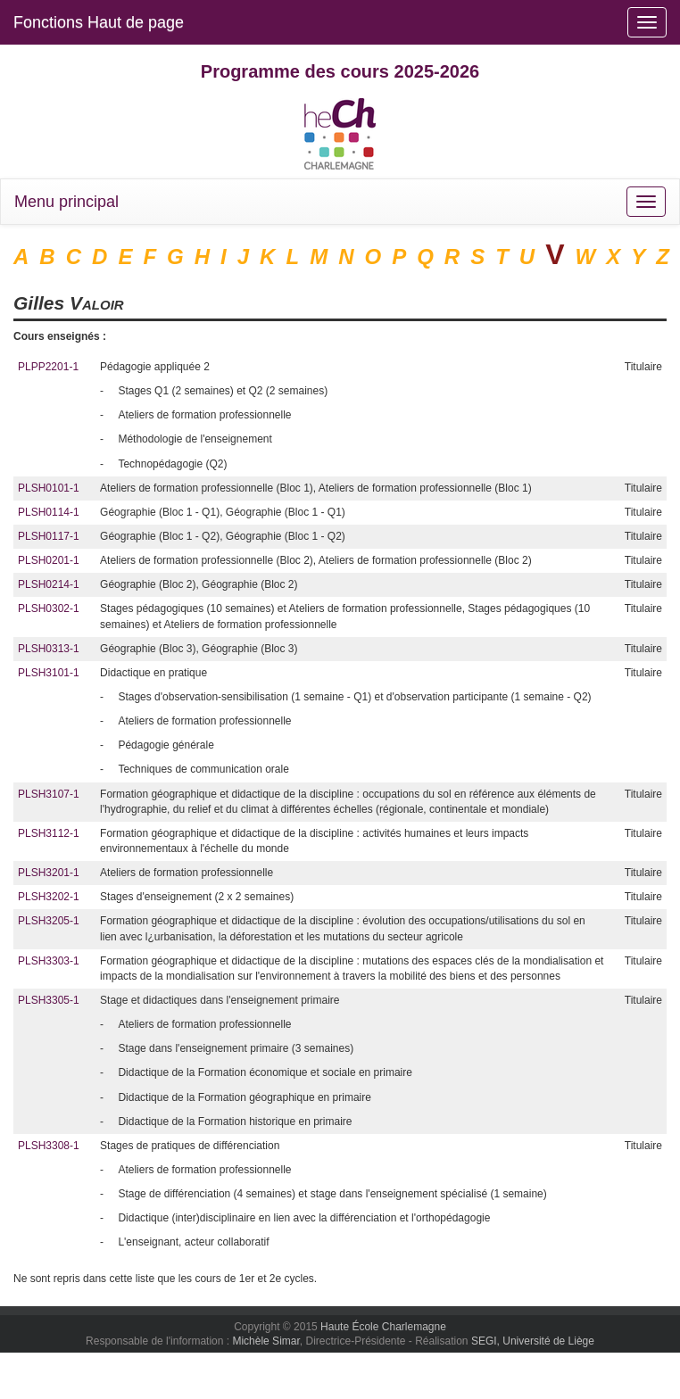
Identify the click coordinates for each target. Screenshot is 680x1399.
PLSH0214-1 (48, 584)
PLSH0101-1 (48, 488)
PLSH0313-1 (48, 648)
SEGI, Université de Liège (532, 1341)
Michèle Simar (265, 1341)
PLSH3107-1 (48, 794)
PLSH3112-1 (48, 833)
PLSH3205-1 (48, 921)
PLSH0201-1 (48, 560)
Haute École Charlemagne (383, 1326)
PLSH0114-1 (48, 512)
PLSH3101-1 (48, 672)
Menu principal (66, 202)
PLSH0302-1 (48, 608)
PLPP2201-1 (48, 366)
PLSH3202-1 (48, 896)
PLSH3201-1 (48, 872)
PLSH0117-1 (48, 536)
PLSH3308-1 (48, 1145)
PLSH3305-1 (48, 1000)
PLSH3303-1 (48, 961)
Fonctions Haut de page (98, 22)
